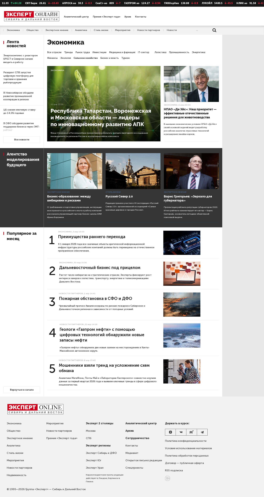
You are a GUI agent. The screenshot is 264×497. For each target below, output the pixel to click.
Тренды (68, 52)
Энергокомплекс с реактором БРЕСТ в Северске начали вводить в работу (20, 59)
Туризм (125, 58)
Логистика (160, 52)
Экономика (13, 30)
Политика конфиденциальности (185, 440)
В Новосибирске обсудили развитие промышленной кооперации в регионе (18, 96)
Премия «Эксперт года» (106, 16)
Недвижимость (16, 475)
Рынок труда (82, 52)
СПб (88, 438)
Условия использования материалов (188, 448)
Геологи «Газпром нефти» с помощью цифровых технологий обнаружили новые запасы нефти (102, 335)
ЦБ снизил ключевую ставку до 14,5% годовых (19, 111)
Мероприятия (122, 30)
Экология (65, 58)
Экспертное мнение (56, 30)
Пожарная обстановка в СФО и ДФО (95, 298)
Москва (90, 430)
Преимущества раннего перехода (91, 236)
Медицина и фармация (122, 52)
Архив (127, 16)
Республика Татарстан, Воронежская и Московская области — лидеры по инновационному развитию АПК (101, 117)
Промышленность (179, 52)
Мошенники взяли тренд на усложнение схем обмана (104, 368)
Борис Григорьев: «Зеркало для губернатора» (188, 198)
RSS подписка (174, 470)
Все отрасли (54, 52)
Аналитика (81, 30)
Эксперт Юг (93, 460)
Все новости (21, 139)
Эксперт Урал (95, 467)
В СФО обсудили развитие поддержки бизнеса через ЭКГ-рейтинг (21, 126)
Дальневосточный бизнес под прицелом (99, 267)
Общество (32, 30)
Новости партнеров (148, 30)
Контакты (140, 16)
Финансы (52, 58)
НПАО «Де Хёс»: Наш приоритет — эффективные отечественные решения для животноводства (190, 113)
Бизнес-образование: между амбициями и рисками (69, 198)
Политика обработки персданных (187, 455)
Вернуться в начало (22, 389)
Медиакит (131, 453)
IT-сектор (143, 52)
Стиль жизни (101, 30)
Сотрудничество (137, 438)
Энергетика (198, 52)
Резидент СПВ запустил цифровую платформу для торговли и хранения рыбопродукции (18, 77)
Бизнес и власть (109, 58)
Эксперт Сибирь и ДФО (101, 453)
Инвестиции (99, 52)
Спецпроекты (134, 467)
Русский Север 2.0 (119, 196)
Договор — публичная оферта (184, 463)
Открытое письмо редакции (143, 460)
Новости (172, 30)
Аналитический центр (76, 16)
